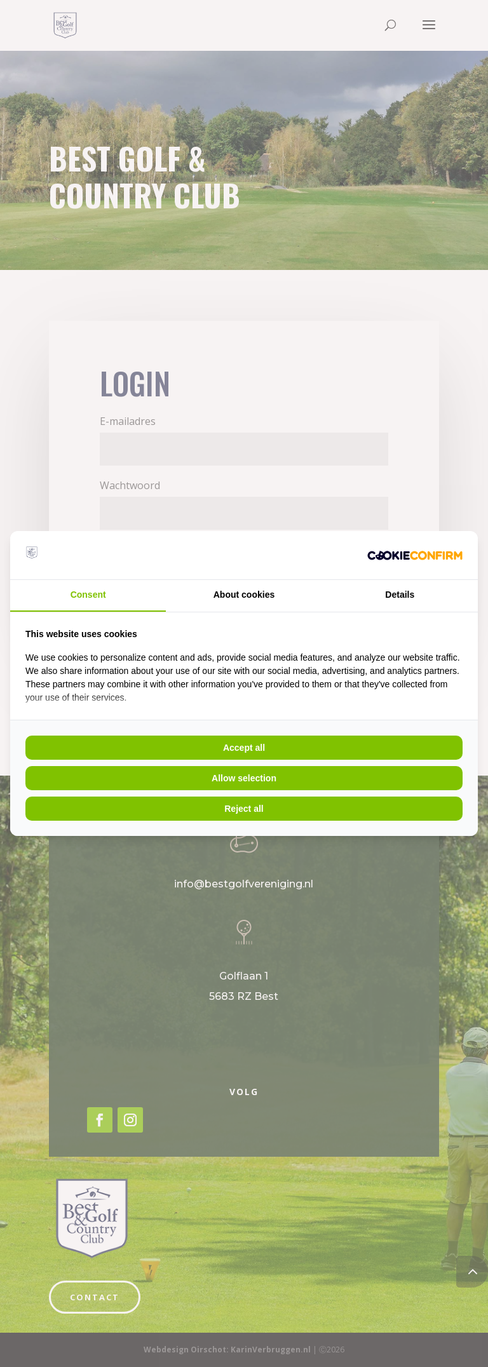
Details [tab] (399, 594)
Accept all (244, 748)
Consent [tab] (88, 594)
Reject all (243, 809)
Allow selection (244, 778)
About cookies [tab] (244, 594)
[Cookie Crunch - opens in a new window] (415, 555)
